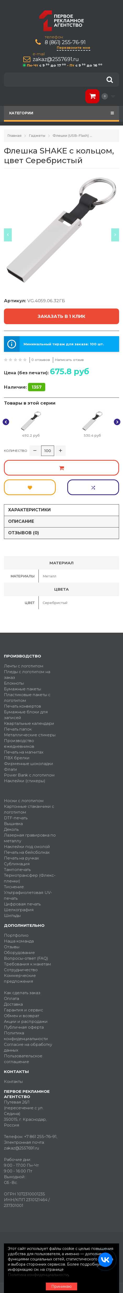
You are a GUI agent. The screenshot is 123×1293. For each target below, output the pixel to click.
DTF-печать (15, 817)
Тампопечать (17, 869)
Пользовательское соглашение (23, 1058)
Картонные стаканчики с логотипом (29, 809)
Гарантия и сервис (23, 1009)
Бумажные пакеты (22, 688)
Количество (15, 451)
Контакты (13, 1081)
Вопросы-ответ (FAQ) (26, 958)
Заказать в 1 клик (61, 316)
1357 (37, 387)
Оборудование (19, 952)
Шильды (12, 915)
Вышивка (13, 823)
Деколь (11, 829)
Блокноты (14, 683)
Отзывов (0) (23, 532)
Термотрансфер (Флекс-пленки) (29, 878)
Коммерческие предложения (20, 978)
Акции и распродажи (26, 1021)
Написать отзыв (69, 360)
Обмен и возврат (21, 1015)
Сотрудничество (21, 969)
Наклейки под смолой (27, 846)
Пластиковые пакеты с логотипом (27, 697)
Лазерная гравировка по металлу (30, 838)
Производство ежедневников (19, 743)
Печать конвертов (22, 706)
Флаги (10, 769)
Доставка (13, 1004)
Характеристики (29, 509)
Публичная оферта (24, 1027)
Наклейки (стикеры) (24, 780)
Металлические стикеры (29, 734)
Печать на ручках (21, 858)
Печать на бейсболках (27, 852)
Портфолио (16, 935)
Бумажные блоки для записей (26, 714)
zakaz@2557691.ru (56, 59)
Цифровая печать (22, 903)
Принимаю (61, 1286)
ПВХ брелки (17, 757)
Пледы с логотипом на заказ (27, 674)
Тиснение (14, 886)
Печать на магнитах (23, 752)
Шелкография (19, 909)
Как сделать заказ (22, 992)
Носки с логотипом (24, 800)
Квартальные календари (29, 723)
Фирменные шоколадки (28, 763)
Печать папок (18, 729)
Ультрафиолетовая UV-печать (28, 895)
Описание (21, 521)
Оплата (11, 998)
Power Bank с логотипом (29, 775)
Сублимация (17, 863)
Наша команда (19, 941)
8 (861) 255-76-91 (65, 42)
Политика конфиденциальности (26, 1035)
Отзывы (11, 946)
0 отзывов (40, 360)
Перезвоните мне (73, 47)
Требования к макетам (27, 964)
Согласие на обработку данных (28, 1047)
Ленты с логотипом (23, 665)
